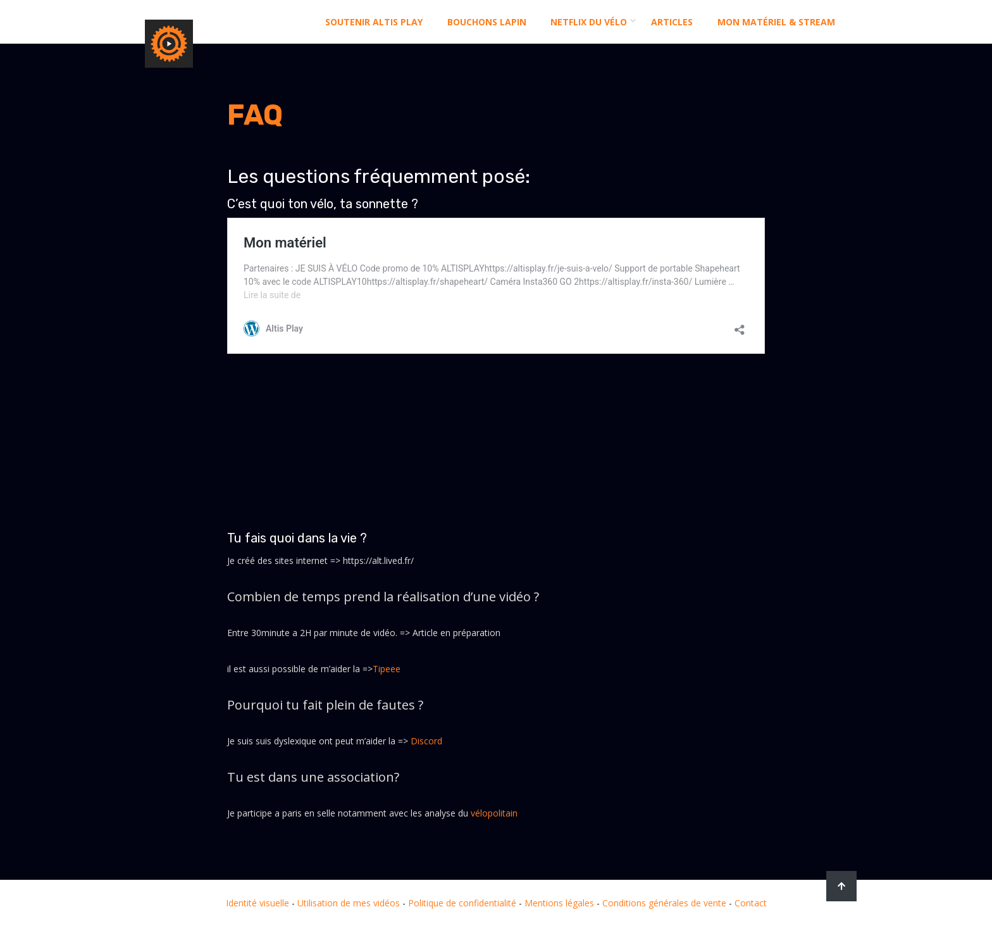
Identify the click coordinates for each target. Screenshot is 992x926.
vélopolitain (494, 813)
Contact (751, 903)
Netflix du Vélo (588, 22)
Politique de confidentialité (462, 903)
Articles (672, 22)
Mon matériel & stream (776, 22)
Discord (426, 741)
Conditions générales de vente (664, 903)
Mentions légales (559, 903)
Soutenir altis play (374, 22)
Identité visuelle (257, 903)
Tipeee (386, 669)
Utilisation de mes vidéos (348, 903)
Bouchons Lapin (486, 22)
